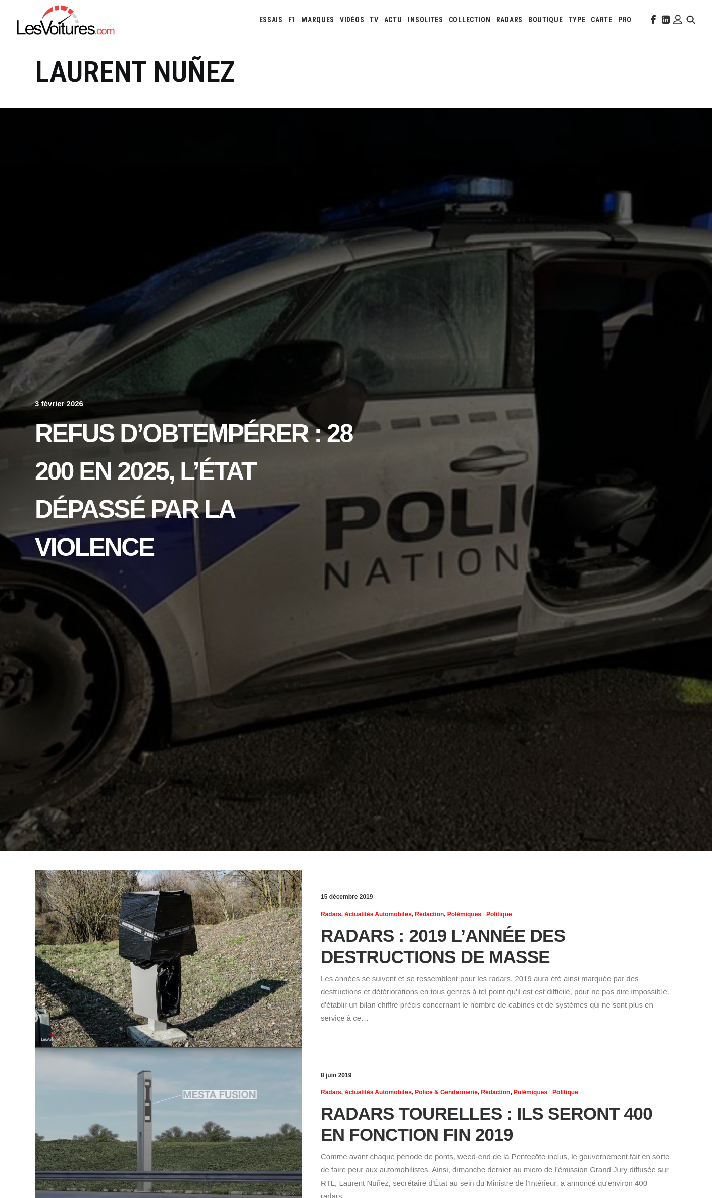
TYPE (577, 20)
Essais (271, 20)
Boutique (545, 20)
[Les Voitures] (66, 20)
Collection (470, 20)
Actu (393, 20)
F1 (292, 20)
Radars (509, 20)
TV (374, 20)
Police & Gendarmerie (446, 1092)
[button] (652, 19)
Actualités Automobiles (378, 914)
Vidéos (352, 20)
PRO (625, 20)
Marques (317, 20)
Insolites (425, 20)
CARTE (602, 20)
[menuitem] (271, 19)
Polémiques (464, 914)
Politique (499, 914)
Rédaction (429, 914)
